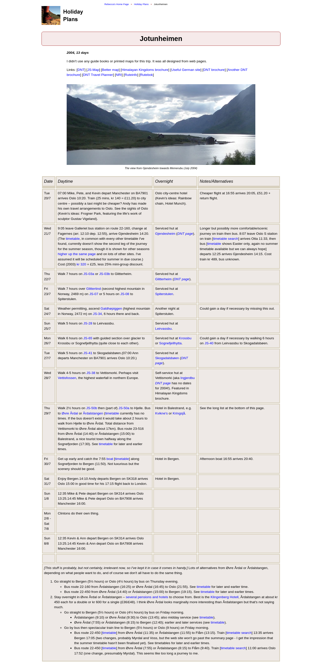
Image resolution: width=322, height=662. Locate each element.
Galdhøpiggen (111, 308)
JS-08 (124, 294)
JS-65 (87, 338)
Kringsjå (179, 413)
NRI (119, 75)
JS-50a (123, 408)
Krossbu (185, 338)
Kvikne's (161, 413)
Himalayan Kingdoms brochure (145, 70)
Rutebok (146, 75)
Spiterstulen (164, 294)
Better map (110, 70)
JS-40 (209, 343)
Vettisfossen (67, 378)
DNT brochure (214, 70)
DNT (81, 70)
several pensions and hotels (147, 597)
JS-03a (88, 274)
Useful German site (185, 70)
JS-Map (93, 70)
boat (109, 459)
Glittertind (93, 289)
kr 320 (81, 264)
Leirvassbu (163, 328)
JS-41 (87, 353)
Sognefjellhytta (170, 343)
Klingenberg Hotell (224, 597)
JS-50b (91, 408)
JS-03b (104, 274)
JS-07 (93, 294)
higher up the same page (77, 254)
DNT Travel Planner (98, 75)
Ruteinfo (131, 75)
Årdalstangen (93, 413)
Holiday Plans (141, 4)
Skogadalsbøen (167, 358)
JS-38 (90, 373)
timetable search (225, 239)
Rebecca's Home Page (116, 4)
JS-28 (87, 323)
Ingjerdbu (187, 378)
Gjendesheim (165, 233)
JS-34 (97, 314)
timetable (73, 239)
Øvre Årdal (70, 413)
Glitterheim (163, 279)
